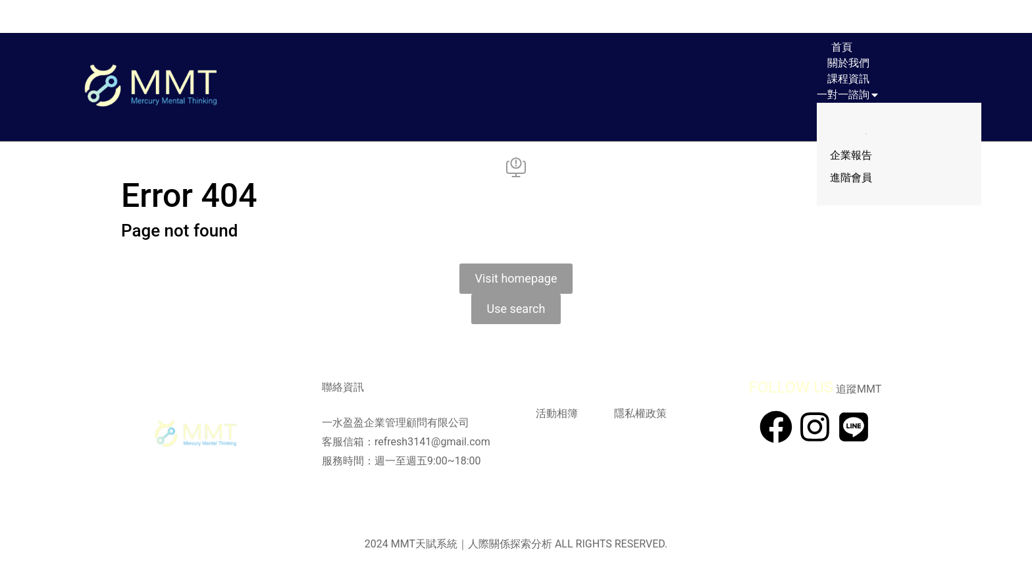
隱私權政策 (640, 413)
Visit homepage (516, 278)
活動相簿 (557, 413)
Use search (516, 309)
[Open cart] (920, 16)
